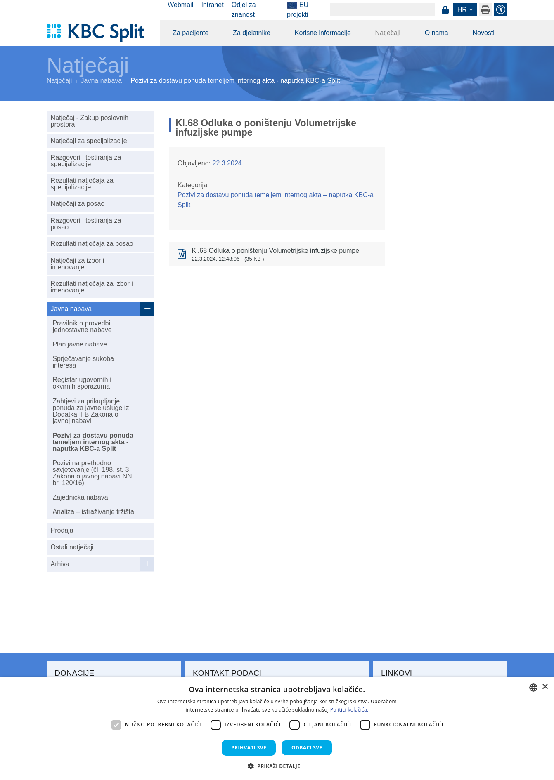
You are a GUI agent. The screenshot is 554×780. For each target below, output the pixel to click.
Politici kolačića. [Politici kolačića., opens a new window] (349, 709)
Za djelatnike (251, 32)
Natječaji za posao (78, 203)
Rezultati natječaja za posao (92, 243)
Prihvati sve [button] (248, 747)
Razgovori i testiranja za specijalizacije (86, 160)
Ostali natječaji (72, 547)
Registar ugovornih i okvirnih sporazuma (81, 383)
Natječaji (387, 32)
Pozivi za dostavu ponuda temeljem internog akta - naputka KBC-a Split (92, 442)
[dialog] (277, 728)
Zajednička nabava (80, 497)
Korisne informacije (323, 32)
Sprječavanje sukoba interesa (83, 362)
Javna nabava (101, 80)
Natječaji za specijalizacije (89, 140)
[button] (277, 766)
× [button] (545, 687)
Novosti (483, 32)
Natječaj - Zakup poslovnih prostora (90, 121)
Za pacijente (190, 32)
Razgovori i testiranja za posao (86, 224)
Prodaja (62, 530)
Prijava (445, 9)
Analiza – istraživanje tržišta (93, 511)
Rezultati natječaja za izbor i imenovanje (92, 287)
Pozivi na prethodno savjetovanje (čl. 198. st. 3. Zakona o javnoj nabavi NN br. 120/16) (92, 473)
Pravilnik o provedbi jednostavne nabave (81, 326)
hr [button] (462, 9)
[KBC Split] (99, 33)
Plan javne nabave (79, 344)
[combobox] (533, 687)
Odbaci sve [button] (306, 747)
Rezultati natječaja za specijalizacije (82, 184)
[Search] (382, 9)
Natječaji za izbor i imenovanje (77, 264)
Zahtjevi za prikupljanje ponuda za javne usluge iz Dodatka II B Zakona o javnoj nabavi (90, 411)
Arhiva (60, 564)
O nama (436, 32)
